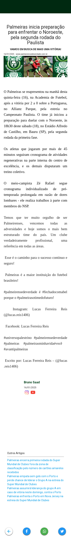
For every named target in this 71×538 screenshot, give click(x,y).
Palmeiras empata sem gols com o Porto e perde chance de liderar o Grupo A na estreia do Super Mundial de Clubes (35, 480)
